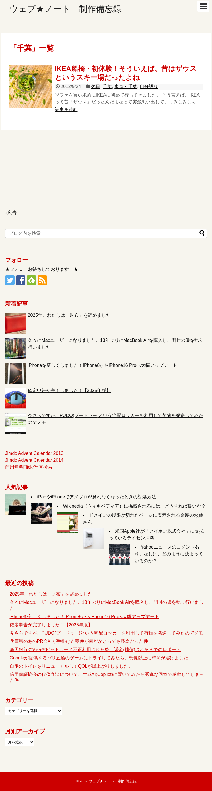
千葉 (107, 86)
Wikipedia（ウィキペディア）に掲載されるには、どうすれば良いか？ (134, 506)
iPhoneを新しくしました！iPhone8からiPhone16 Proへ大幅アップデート (103, 365)
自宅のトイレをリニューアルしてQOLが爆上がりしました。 (71, 666)
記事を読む (66, 109)
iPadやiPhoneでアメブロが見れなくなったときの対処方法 (96, 496)
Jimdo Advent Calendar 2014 (34, 460)
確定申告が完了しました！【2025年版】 (69, 390)
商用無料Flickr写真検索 (28, 467)
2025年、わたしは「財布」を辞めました (69, 315)
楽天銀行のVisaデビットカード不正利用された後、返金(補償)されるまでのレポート (95, 649)
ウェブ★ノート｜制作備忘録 (65, 8)
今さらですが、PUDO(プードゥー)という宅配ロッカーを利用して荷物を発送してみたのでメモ (106, 633)
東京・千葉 (125, 86)
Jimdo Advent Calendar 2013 (34, 453)
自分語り (149, 86)
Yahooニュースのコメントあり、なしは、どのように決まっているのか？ (169, 554)
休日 (95, 86)
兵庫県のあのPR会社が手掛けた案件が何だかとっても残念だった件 (79, 641)
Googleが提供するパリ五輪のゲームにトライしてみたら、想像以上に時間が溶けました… (101, 657)
